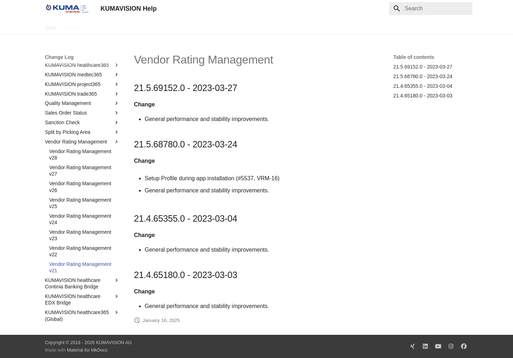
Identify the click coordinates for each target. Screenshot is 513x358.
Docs (50, 26)
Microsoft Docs (147, 26)
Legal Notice (186, 26)
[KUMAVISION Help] (67, 8)
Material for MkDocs (87, 350)
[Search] (430, 8)
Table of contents (413, 57)
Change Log (108, 26)
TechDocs (76, 26)
